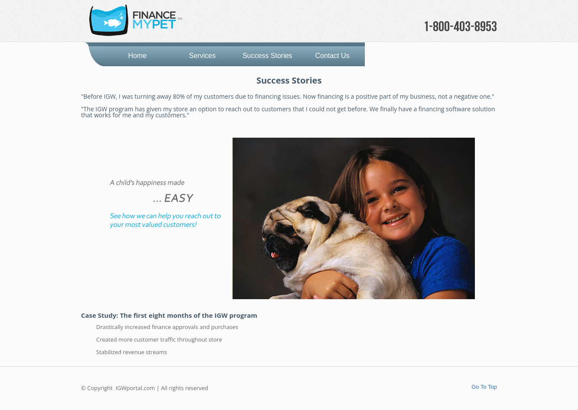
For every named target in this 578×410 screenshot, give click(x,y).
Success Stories (267, 55)
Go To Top (484, 387)
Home (137, 55)
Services (202, 55)
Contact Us (332, 55)
